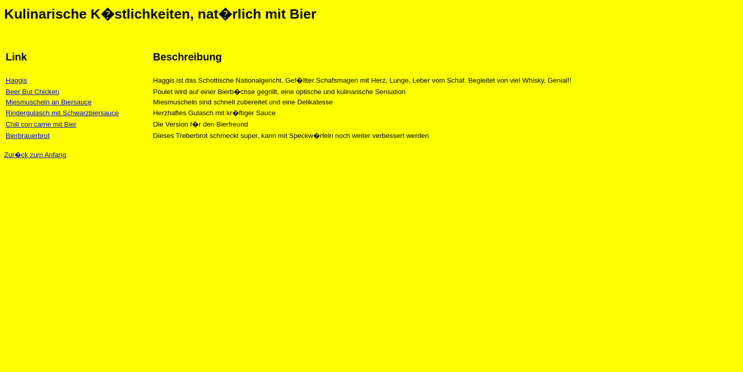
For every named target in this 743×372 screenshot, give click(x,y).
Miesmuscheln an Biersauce (49, 102)
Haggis (16, 80)
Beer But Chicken (32, 92)
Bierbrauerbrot (28, 136)
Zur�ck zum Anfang (35, 155)
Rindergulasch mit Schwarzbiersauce (62, 113)
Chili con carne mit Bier (41, 124)
